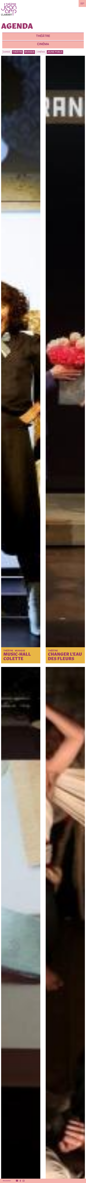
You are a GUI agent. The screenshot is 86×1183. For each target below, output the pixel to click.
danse (6, 52)
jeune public (55, 52)
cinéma (43, 44)
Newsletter (7, 1181)
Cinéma (41, 52)
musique (29, 52)
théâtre (43, 36)
